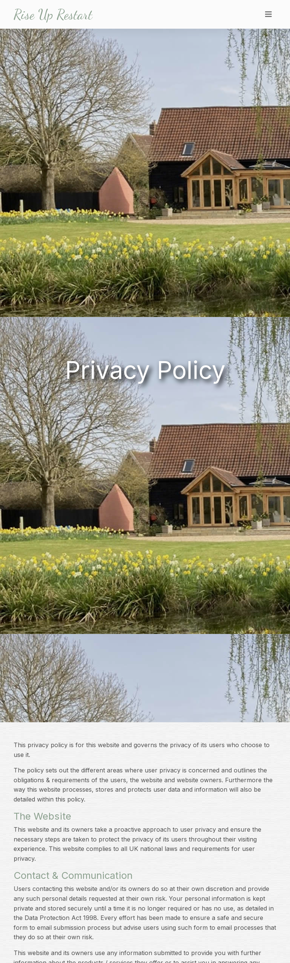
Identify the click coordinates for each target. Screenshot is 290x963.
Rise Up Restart (53, 14)
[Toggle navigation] (268, 14)
